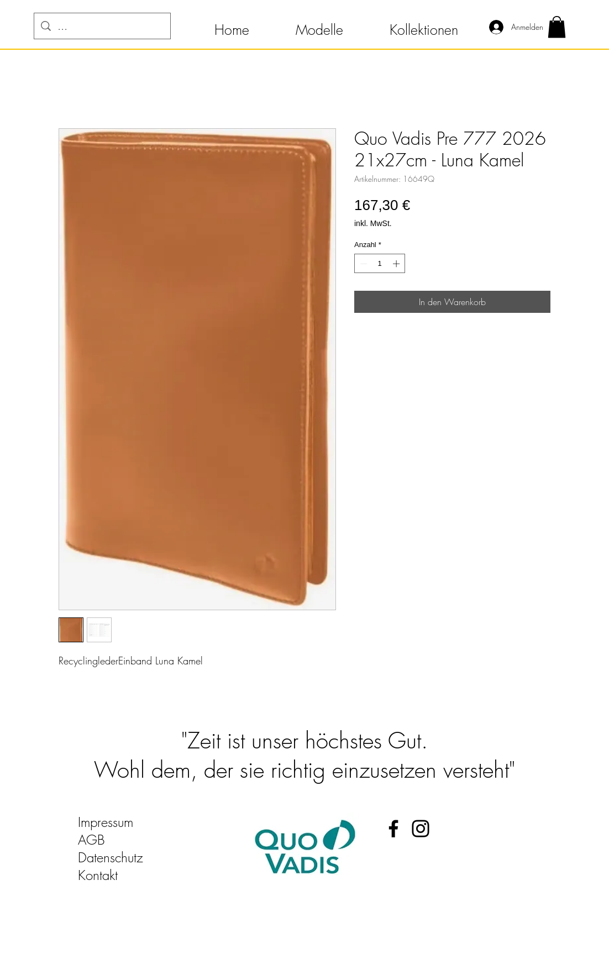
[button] (231, 25)
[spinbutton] (380, 263)
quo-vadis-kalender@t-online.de (161, 893)
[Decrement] (362, 263)
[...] (102, 26)
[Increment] (397, 263)
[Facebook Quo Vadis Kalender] (393, 828)
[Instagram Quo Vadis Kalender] (420, 828)
